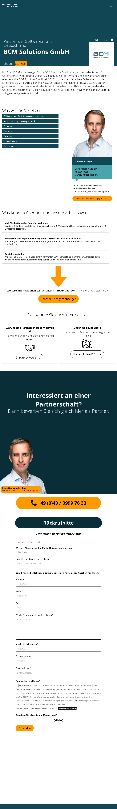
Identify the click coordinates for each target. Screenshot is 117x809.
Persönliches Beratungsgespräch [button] (92, 198)
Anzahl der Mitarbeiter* (27, 644)
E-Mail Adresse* (23, 668)
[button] (111, 5)
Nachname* (21, 591)
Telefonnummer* (24, 656)
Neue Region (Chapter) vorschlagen (32, 559)
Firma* (19, 603)
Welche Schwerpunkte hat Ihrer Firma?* (35, 615)
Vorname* (21, 579)
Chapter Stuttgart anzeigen (58, 299)
